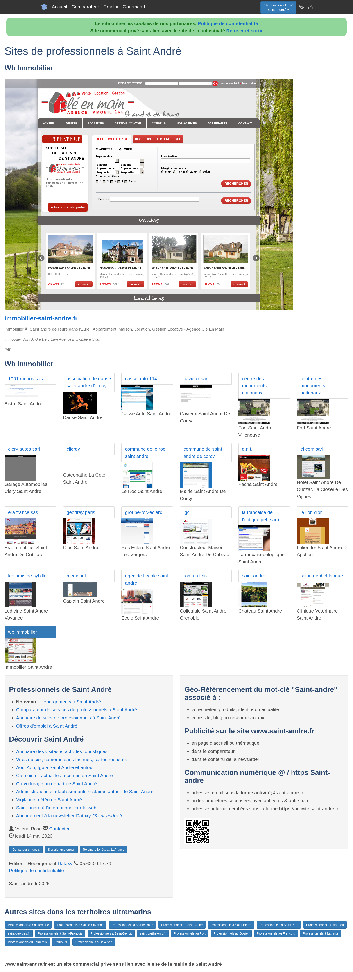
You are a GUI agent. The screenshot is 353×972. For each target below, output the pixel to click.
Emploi (111, 6)
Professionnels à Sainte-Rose (132, 925)
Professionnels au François (276, 933)
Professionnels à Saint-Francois (60, 933)
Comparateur (85, 6)
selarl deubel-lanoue (321, 575)
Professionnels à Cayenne (93, 942)
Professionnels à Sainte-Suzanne (80, 925)
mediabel (76, 575)
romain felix (195, 575)
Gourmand (133, 6)
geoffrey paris (81, 512)
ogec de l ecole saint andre (146, 579)
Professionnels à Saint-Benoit (111, 933)
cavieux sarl (195, 378)
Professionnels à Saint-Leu (325, 925)
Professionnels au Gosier (231, 933)
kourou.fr (61, 942)
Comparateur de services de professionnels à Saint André (76, 709)
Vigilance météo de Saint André (49, 799)
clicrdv (73, 448)
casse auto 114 (141, 378)
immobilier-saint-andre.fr (41, 318)
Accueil (59, 6)
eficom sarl (311, 448)
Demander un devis (26, 849)
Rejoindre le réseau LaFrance (103, 849)
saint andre (253, 575)
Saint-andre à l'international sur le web (56, 807)
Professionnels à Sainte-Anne (182, 925)
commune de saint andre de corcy (202, 452)
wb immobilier (22, 632)
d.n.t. (247, 448)
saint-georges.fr (19, 933)
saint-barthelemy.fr (153, 933)
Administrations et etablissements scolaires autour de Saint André (85, 791)
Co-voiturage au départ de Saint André (56, 783)
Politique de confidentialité (228, 23)
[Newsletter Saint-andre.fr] (301, 7)
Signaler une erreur (61, 849)
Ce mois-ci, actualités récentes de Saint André (64, 775)
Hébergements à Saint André (70, 701)
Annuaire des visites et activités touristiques (62, 751)
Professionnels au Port (190, 933)
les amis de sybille (27, 575)
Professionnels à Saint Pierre (231, 925)
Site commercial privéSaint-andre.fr (278, 7)
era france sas (23, 512)
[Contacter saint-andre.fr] (310, 7)
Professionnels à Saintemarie (28, 925)
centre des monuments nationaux (254, 385)
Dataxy (65, 863)
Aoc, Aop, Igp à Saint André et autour (55, 767)
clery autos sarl (24, 448)
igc (186, 512)
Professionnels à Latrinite (320, 933)
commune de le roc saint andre (145, 452)
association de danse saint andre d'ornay (89, 382)
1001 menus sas (25, 378)
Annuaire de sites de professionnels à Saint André (68, 717)
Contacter (59, 828)
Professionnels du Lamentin (27, 942)
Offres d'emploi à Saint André (46, 725)
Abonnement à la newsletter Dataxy (70, 815)
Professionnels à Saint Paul (279, 925)
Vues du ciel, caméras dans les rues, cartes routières (71, 759)
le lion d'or (311, 512)
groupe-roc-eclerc (143, 512)
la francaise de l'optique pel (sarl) (260, 516)
